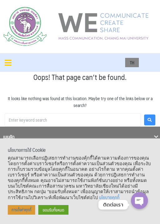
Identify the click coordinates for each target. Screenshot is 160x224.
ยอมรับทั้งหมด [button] (53, 209)
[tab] (80, 137)
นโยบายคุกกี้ (109, 197)
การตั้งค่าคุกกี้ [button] (21, 209)
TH (132, 62)
